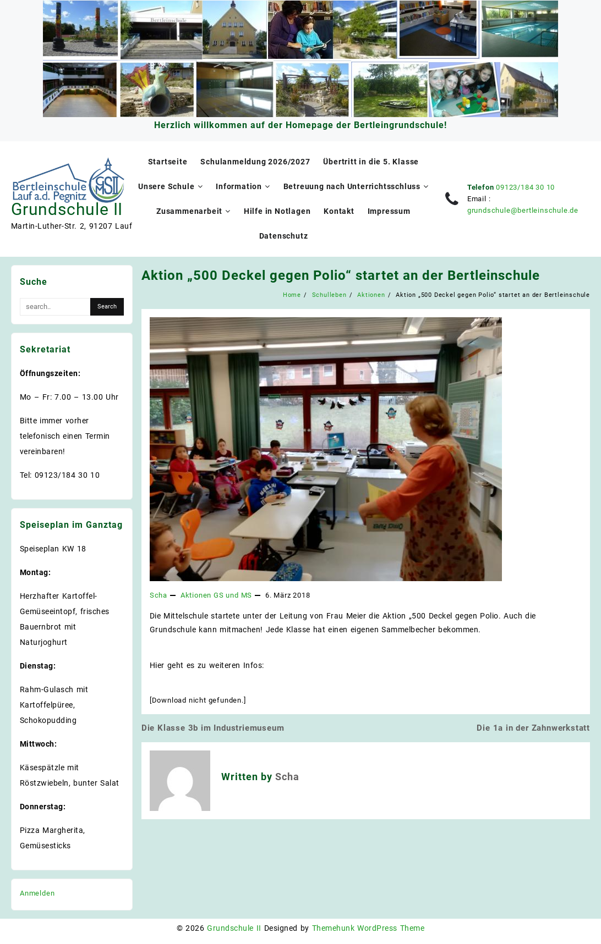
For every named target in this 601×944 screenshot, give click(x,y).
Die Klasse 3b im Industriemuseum (213, 728)
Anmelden (37, 893)
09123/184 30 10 (525, 187)
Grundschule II (67, 209)
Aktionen (196, 595)
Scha (158, 595)
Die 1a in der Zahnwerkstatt (533, 728)
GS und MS (233, 595)
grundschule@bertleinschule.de (522, 210)
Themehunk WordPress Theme (368, 928)
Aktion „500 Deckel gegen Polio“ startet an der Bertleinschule (340, 275)
